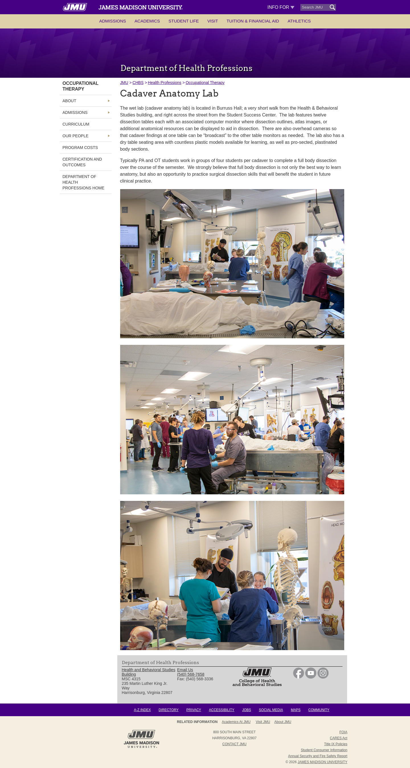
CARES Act (338, 738)
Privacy (193, 710)
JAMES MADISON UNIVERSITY (322, 762)
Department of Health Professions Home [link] (83, 182)
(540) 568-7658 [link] (190, 674)
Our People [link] (76, 136)
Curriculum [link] (76, 124)
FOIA (343, 732)
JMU (124, 82)
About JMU (282, 722)
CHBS (138, 82)
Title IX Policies (335, 744)
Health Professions (164, 82)
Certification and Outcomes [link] (82, 162)
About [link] (69, 101)
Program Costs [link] (80, 147)
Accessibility (221, 710)
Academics (147, 21)
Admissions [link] (75, 112)
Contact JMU (234, 744)
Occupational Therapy (205, 82)
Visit (212, 21)
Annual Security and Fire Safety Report (317, 756)
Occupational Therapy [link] (81, 86)
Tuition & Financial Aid (253, 21)
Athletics (299, 21)
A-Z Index (142, 710)
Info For (280, 7)
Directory (169, 710)
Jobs (246, 710)
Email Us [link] (185, 669)
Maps (295, 710)
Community (318, 710)
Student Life (184, 21)
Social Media (271, 710)
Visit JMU (263, 722)
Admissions (112, 21)
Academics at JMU (236, 722)
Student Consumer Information (324, 750)
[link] (298, 677)
